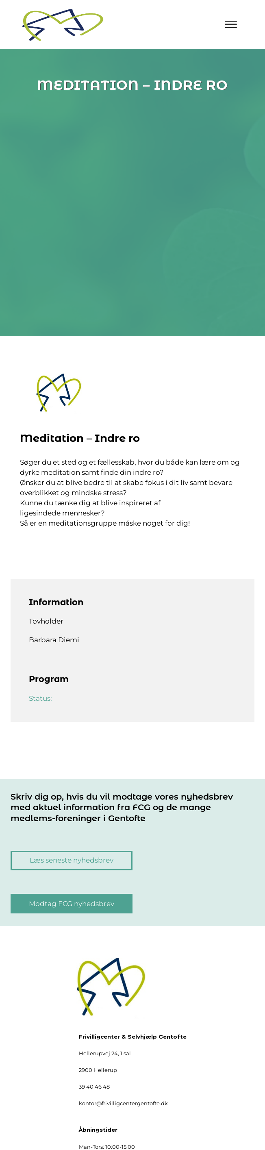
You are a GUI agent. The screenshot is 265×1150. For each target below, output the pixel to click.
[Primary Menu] (231, 24)
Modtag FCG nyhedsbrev (71, 904)
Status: (41, 698)
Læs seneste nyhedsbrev (71, 860)
